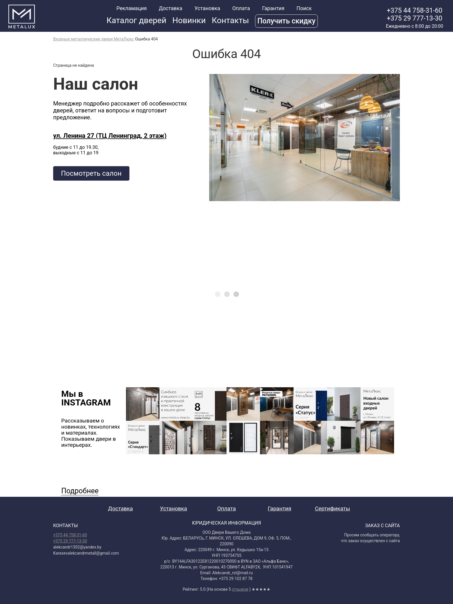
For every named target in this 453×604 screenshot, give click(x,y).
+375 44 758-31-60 (414, 10)
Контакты (230, 20)
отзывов (240, 589)
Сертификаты (332, 508)
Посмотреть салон (91, 173)
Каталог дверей (136, 20)
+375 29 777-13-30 (414, 18)
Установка (207, 8)
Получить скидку (286, 21)
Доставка (170, 8)
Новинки (189, 20)
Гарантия (273, 8)
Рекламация (131, 8)
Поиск (304, 8)
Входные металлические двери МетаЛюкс (93, 39)
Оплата (241, 8)
